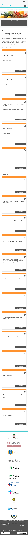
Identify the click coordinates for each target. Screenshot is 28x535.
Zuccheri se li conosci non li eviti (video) (11, 182)
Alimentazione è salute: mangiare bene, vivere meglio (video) (13, 202)
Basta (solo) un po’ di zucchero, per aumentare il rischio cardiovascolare (13, 414)
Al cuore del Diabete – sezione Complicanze (12, 356)
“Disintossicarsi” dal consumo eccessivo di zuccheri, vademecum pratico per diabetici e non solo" (14, 396)
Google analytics (4, 529)
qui (9, 524)
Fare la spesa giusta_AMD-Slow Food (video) (13, 220)
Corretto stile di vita (7, 298)
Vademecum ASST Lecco (8, 55)
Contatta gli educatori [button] (14, 22)
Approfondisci (20, 70)
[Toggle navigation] (25, 5)
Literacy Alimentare (7, 128)
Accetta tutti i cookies (22, 533)
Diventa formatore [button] (14, 20)
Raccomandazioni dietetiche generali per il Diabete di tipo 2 (12, 318)
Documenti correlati (6, 47)
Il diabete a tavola (7, 153)
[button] (23, 2)
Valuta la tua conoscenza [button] (14, 25)
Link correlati (5, 174)
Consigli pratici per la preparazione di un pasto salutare (13, 104)
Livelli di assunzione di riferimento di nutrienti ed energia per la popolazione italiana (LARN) (14, 240)
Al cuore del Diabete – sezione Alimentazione (13, 336)
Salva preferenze (6, 532)
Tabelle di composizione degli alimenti (11, 278)
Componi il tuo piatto (7, 79)
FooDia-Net (3, 9)
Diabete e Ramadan (7, 375)
